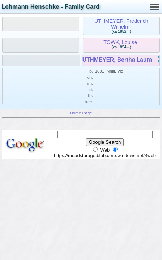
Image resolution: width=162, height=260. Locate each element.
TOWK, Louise (120, 42)
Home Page (81, 112)
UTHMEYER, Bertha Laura (117, 60)
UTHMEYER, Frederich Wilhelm (121, 24)
